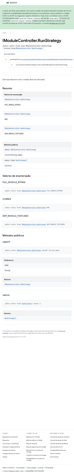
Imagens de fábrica (8, 450)
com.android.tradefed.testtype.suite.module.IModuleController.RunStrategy (46, 59)
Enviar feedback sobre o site (13, 471)
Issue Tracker (54, 457)
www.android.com (56, 447)
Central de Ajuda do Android (59, 437)
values (7, 166)
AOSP (4, 33)
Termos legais (31, 468)
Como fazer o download (10, 443)
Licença (40, 468)
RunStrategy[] (21, 160)
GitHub (4, 457)
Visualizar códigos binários (11, 447)
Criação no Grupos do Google (36, 455)
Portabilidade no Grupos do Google (35, 459)
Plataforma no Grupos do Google (34, 451)
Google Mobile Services (58, 450)
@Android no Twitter (33, 437)
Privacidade (49, 468)
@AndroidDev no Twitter (34, 440)
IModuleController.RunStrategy (29, 48)
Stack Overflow (55, 453)
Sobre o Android (8, 468)
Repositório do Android (10, 437)
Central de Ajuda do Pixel (58, 440)
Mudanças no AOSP (57, 23)
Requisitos (5, 440)
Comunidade (20, 468)
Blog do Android (31, 443)
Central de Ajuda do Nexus (59, 443)
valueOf (8, 155)
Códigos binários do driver (11, 453)
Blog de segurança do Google (36, 447)
